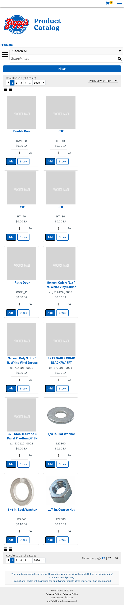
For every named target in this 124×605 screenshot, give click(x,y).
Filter (61, 68)
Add (11, 161)
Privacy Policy (53, 594)
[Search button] (119, 59)
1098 (37, 82)
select (120, 51)
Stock (23, 161)
